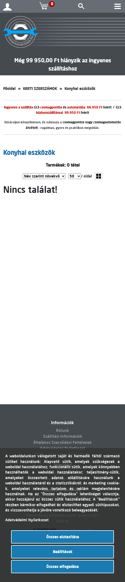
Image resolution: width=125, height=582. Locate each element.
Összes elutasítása (62, 537)
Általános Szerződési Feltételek (62, 442)
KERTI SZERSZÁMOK (40, 88)
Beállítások (62, 551)
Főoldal (9, 88)
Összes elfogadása (62, 566)
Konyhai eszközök (79, 88)
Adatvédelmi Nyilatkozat (27, 520)
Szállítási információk (62, 436)
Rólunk (62, 430)
